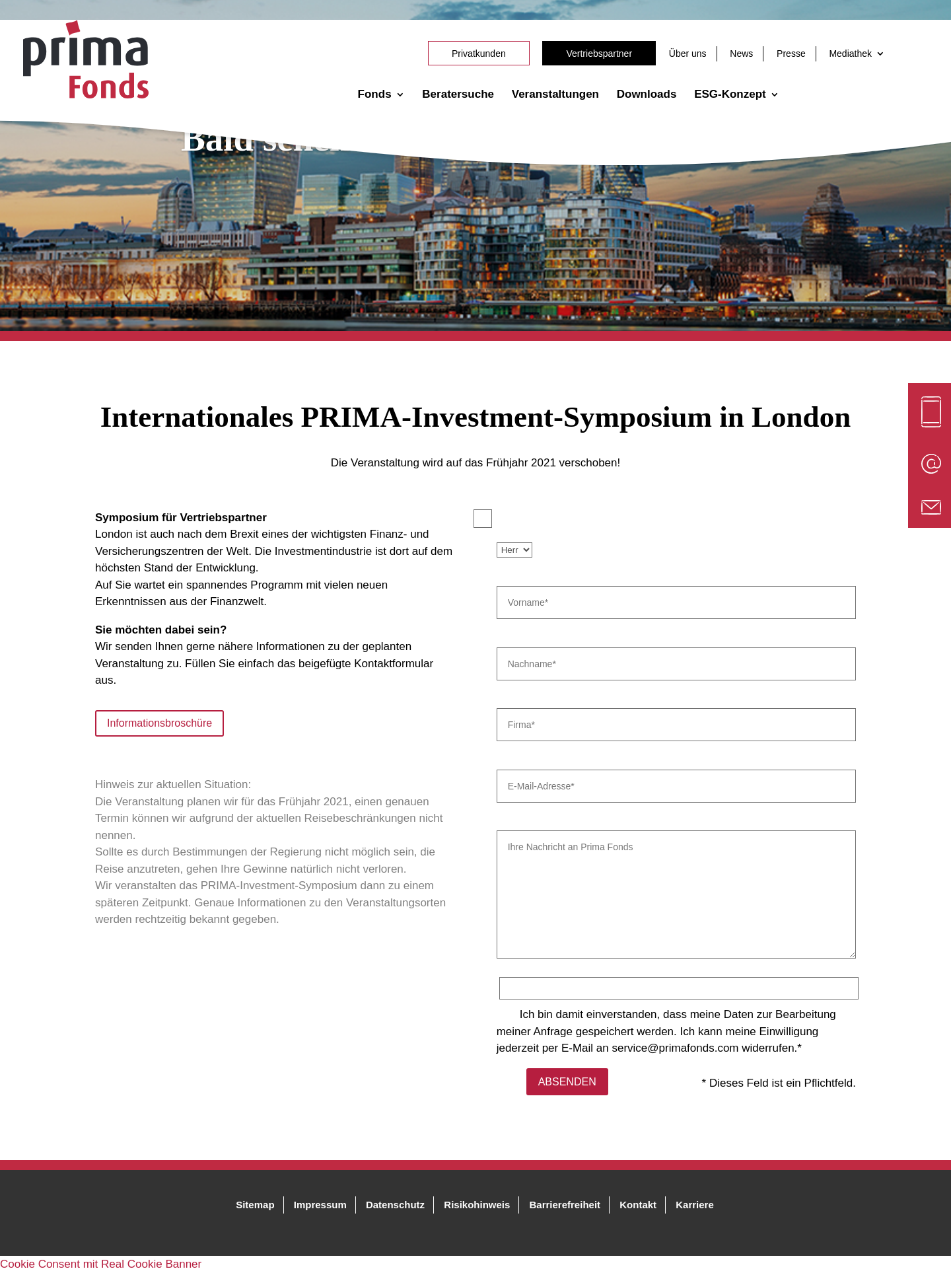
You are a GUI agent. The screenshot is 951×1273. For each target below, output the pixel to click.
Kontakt (637, 1204)
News (741, 53)
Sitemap (255, 1204)
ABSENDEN (567, 1081)
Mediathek (850, 53)
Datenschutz (395, 1204)
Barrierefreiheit (565, 1204)
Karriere (695, 1204)
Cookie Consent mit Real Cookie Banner (100, 1264)
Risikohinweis (477, 1204)
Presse (791, 53)
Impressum (320, 1204)
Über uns (688, 53)
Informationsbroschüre (159, 723)
